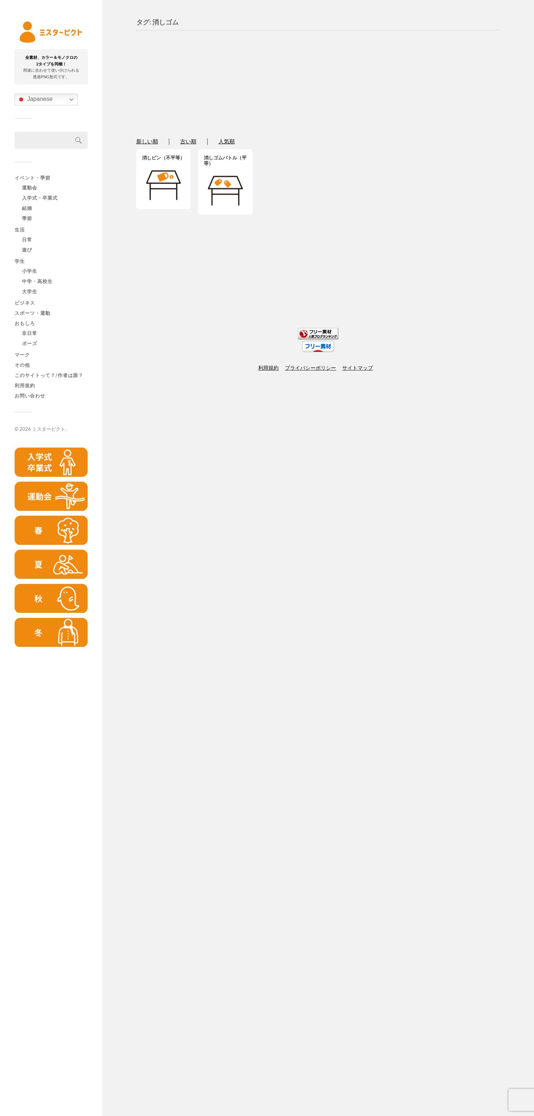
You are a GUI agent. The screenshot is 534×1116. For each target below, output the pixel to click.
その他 (22, 365)
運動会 (29, 188)
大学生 (29, 291)
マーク (22, 355)
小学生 (29, 271)
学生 (20, 261)
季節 (27, 218)
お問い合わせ (30, 396)
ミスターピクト (48, 429)
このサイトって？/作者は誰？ (49, 375)
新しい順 (147, 141)
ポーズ (29, 343)
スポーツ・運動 (32, 313)
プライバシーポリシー (310, 368)
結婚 (27, 208)
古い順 (188, 141)
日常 (27, 239)
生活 (20, 230)
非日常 (29, 333)
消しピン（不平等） (163, 158)
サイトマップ (357, 368)
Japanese (35, 99)
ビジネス (25, 303)
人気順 (226, 141)
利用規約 (25, 385)
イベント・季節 (32, 178)
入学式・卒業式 (40, 198)
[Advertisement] (51, 768)
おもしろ (25, 323)
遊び (27, 250)
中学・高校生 (37, 281)
